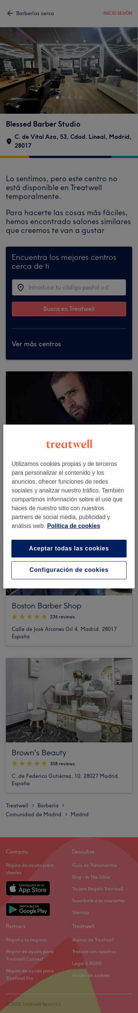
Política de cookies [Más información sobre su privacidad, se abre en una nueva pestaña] (73, 526)
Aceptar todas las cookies (69, 548)
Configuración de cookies (69, 570)
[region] (68, 506)
